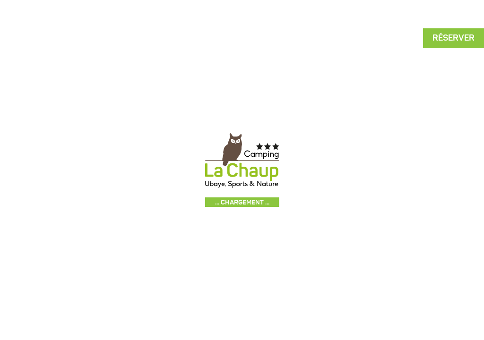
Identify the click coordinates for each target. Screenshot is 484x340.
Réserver (453, 38)
